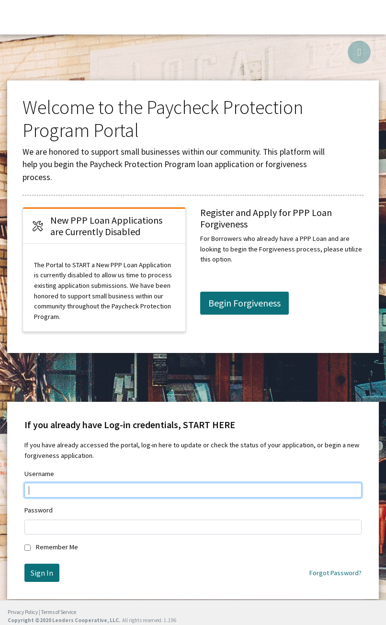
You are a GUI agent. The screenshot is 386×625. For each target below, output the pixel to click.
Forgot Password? (335, 572)
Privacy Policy (23, 612)
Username (39, 473)
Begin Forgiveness (244, 303)
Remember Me (57, 547)
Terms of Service (58, 612)
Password (38, 510)
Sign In (42, 573)
